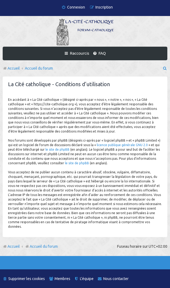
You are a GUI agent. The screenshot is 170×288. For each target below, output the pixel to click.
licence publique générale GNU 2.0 (122, 145)
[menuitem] (73, 7)
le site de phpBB (57, 149)
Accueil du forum (41, 246)
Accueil (13, 246)
